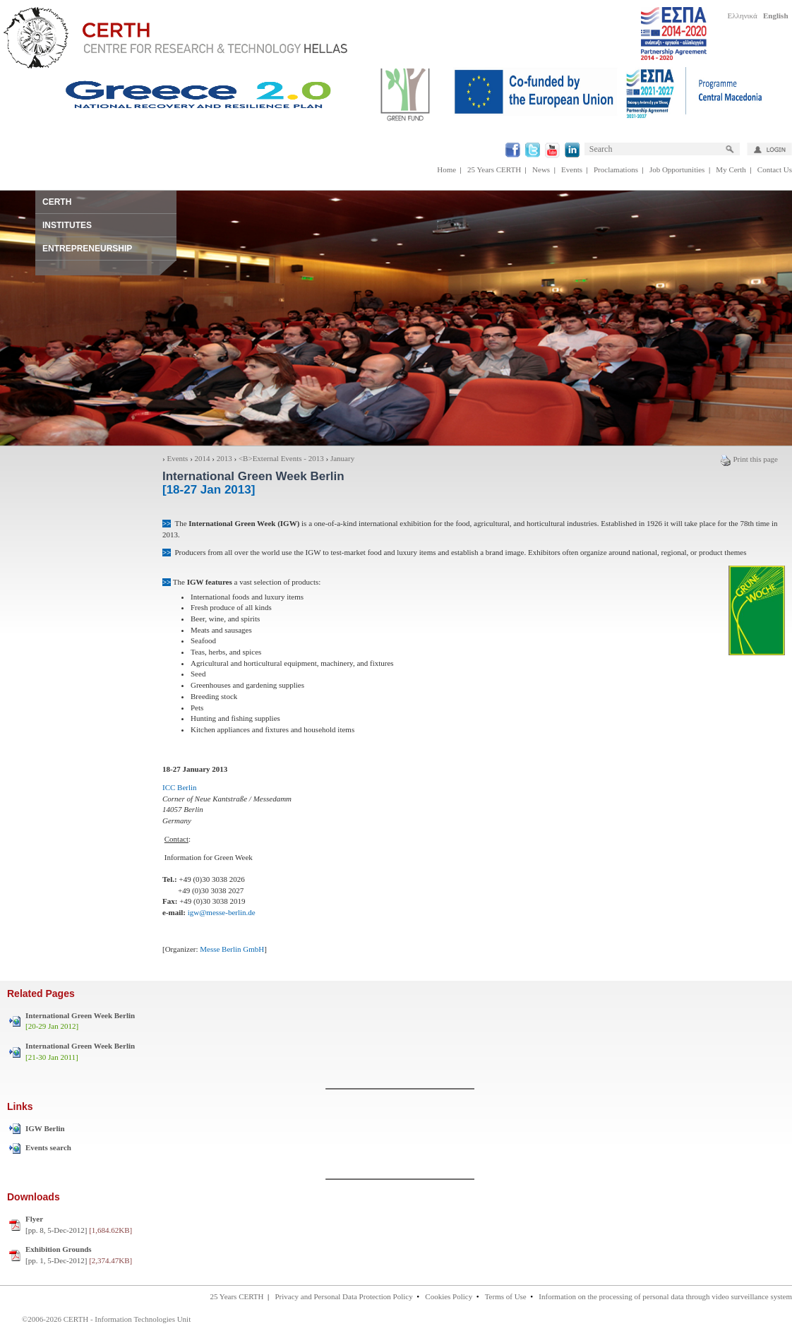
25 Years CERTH (494, 169)
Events (571, 169)
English (775, 15)
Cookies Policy (448, 1296)
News (541, 169)
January (342, 458)
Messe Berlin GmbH (231, 949)
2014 (202, 458)
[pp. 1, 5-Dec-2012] (78, 1255)
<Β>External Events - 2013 (281, 458)
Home (446, 169)
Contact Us (774, 169)
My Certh (730, 169)
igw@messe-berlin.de (222, 912)
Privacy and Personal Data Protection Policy (343, 1296)
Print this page (749, 459)
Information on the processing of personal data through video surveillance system (665, 1296)
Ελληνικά (742, 15)
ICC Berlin (179, 787)
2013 (224, 458)
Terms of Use (506, 1296)
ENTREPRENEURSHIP (87, 248)
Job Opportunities (677, 169)
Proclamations (616, 169)
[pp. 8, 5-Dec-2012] (78, 1224)
